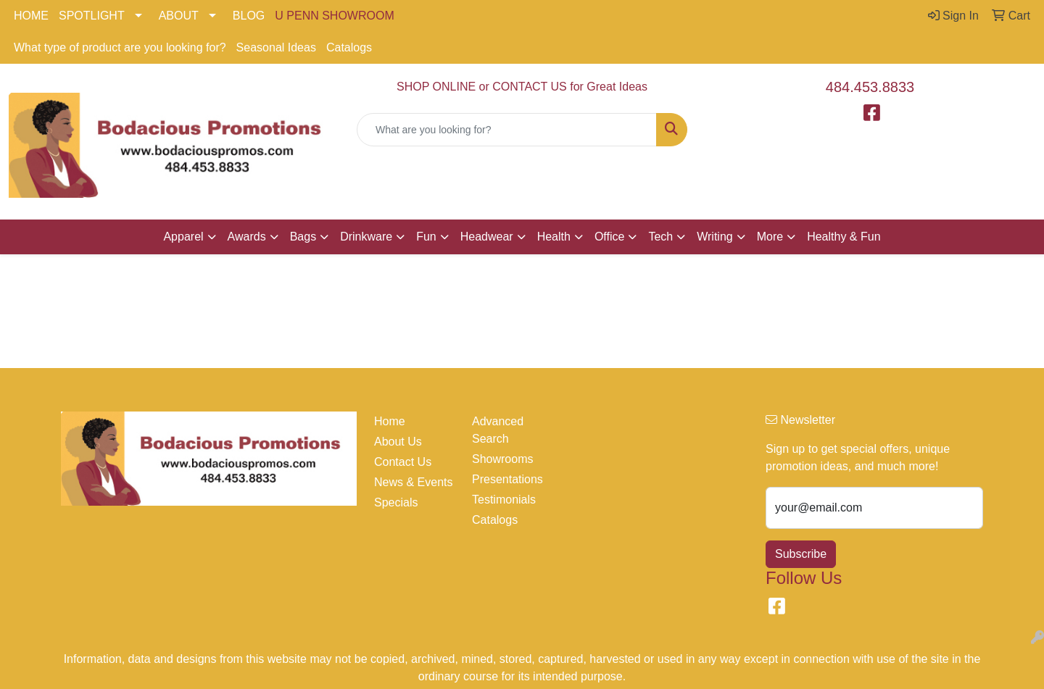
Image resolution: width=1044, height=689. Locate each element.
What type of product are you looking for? (120, 47)
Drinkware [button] (366, 236)
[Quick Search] (507, 129)
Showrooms (502, 459)
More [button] (770, 236)
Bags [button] (303, 236)
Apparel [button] (183, 236)
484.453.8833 (870, 87)
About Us (398, 441)
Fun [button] (426, 236)
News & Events (413, 482)
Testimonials (504, 499)
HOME (31, 15)
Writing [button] (715, 236)
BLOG (249, 15)
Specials (396, 502)
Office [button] (609, 236)
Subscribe (800, 554)
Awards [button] (247, 236)
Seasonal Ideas (276, 47)
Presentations (507, 479)
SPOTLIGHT (92, 15)
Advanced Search (497, 430)
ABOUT (179, 15)
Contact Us (402, 462)
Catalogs (349, 47)
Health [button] (554, 236)
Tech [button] (660, 236)
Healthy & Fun (843, 236)
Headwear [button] (486, 236)
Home (389, 421)
